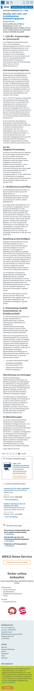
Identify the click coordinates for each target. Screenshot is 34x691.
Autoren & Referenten (8, 649)
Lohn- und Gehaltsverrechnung (21, 464)
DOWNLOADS (17, 7)
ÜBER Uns (28, 7)
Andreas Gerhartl (8, 21)
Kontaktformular (6, 632)
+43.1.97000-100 (9, 628)
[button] (24, 2)
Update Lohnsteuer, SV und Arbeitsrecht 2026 (14, 505)
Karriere (3, 651)
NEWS (6, 7)
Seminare (4, 658)
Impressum (4, 653)
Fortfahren (7, 688)
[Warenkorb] (31, 2)
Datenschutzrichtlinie (8, 682)
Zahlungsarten (6, 587)
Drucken (23, 454)
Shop (3, 656)
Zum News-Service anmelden (17, 562)
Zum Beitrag (9, 534)
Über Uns (4, 647)
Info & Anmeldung (11, 499)
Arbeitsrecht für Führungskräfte (16, 488)
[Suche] (12, 3)
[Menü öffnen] (7, 2)
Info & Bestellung (19, 477)
